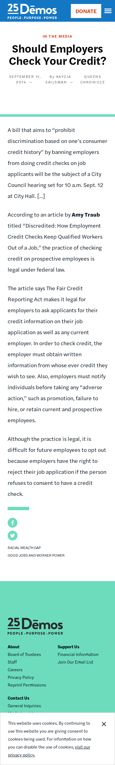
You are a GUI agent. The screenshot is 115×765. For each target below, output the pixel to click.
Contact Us (18, 698)
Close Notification (103, 739)
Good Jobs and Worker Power (36, 555)
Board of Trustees (24, 654)
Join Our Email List (75, 662)
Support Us (68, 646)
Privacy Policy (21, 677)
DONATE (86, 11)
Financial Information (78, 654)
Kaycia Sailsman (58, 79)
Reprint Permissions (27, 685)
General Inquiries (24, 705)
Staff (12, 662)
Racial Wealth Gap (24, 547)
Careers (15, 669)
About (13, 646)
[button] (12, 523)
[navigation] (108, 11)
